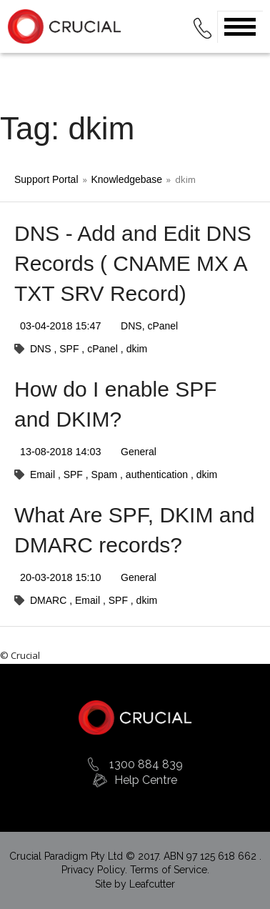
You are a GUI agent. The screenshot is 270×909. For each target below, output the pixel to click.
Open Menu (240, 27)
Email (44, 474)
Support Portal (46, 179)
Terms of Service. (169, 869)
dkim (137, 348)
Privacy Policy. (95, 869)
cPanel (162, 326)
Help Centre (145, 780)
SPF (70, 348)
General (138, 451)
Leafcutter (152, 884)
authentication (158, 474)
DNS (131, 326)
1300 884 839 (146, 764)
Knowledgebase (127, 179)
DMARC (49, 600)
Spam (105, 474)
